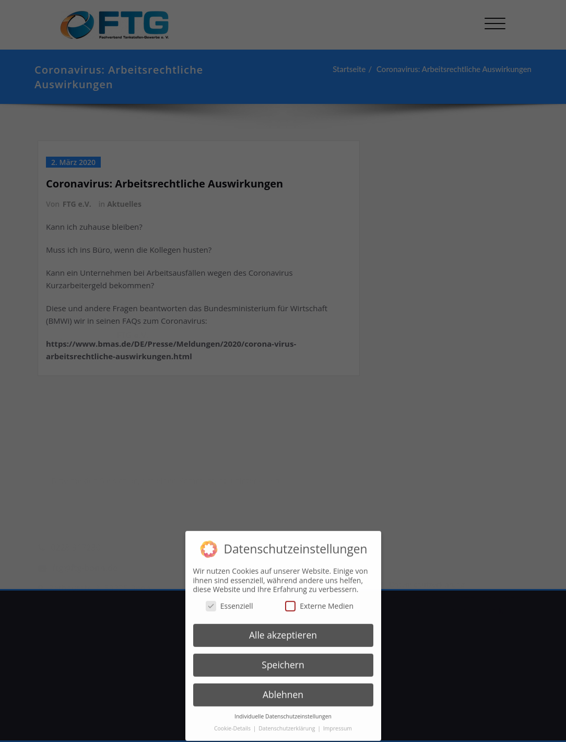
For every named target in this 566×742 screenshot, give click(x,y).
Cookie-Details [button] (233, 723)
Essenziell (229, 601)
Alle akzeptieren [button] (283, 630)
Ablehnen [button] (283, 690)
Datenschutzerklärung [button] (287, 723)
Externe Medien (319, 601)
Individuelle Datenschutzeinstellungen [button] (283, 711)
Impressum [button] (337, 723)
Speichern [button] (283, 660)
